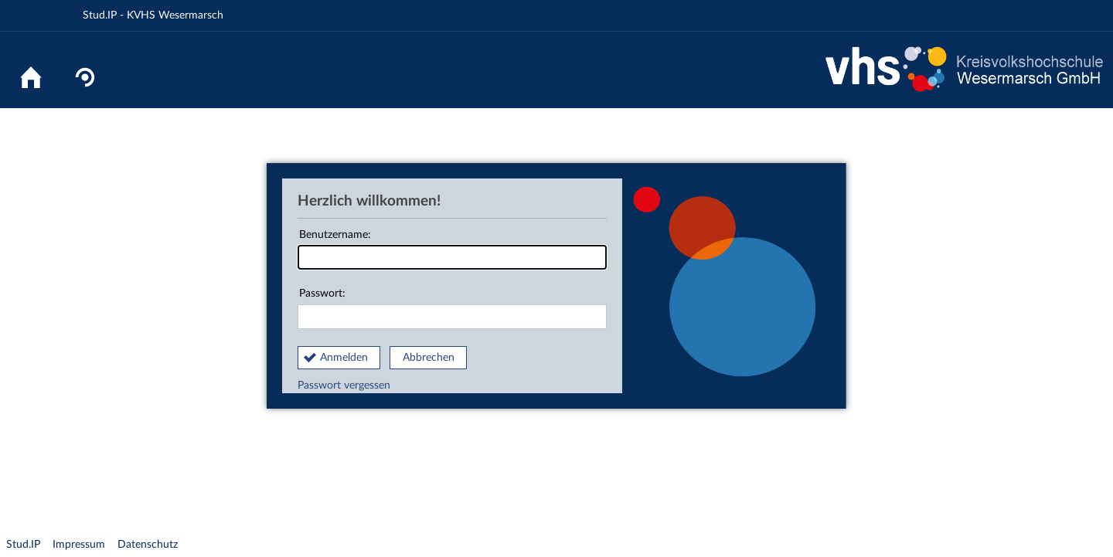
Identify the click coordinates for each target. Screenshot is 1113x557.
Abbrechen (428, 357)
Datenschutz (147, 544)
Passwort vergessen (344, 385)
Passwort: (452, 308)
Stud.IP (23, 544)
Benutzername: (452, 249)
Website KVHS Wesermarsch (964, 69)
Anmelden (344, 357)
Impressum (79, 544)
